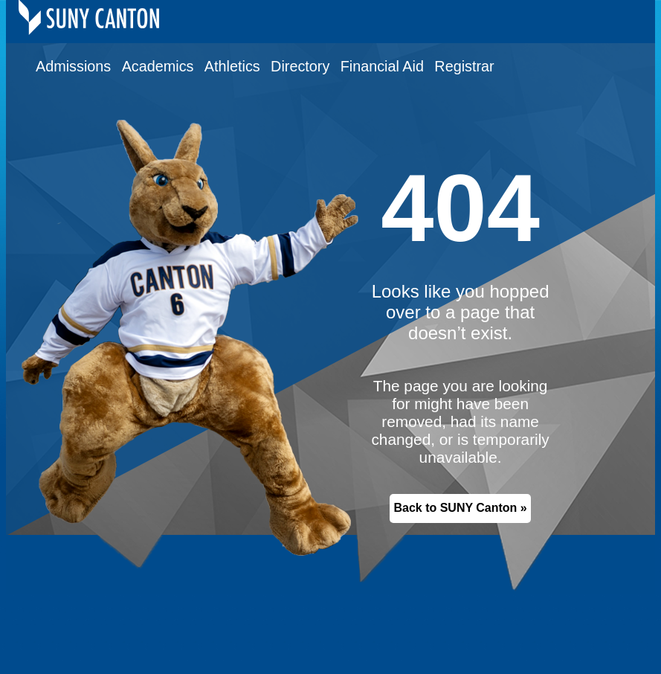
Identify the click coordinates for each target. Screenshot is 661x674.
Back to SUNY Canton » (459, 507)
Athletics (232, 66)
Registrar (464, 66)
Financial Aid (382, 66)
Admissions (73, 66)
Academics (158, 66)
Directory (300, 66)
